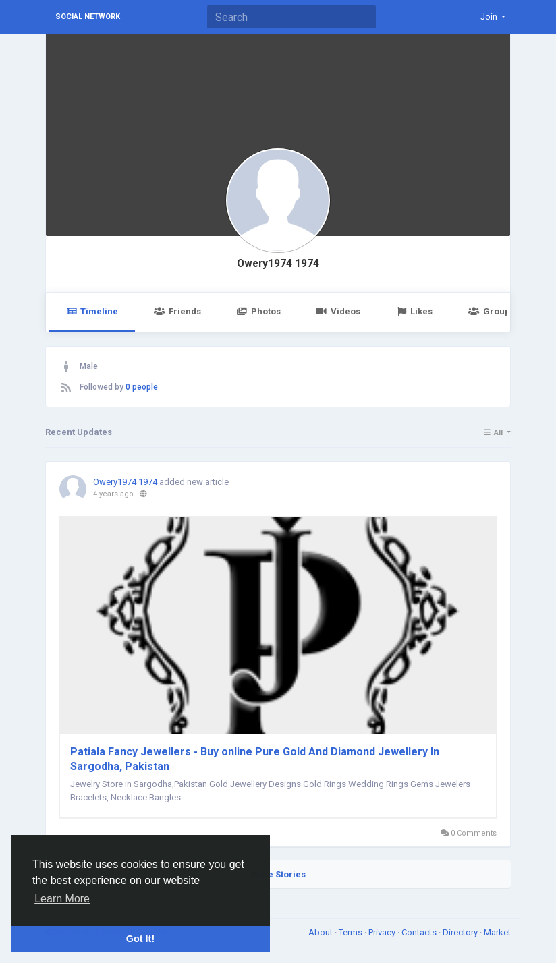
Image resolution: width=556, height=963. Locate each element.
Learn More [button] (62, 898)
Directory (461, 932)
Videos (338, 311)
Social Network (87, 16)
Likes (414, 311)
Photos (259, 311)
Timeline (92, 311)
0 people (142, 387)
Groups (491, 311)
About (321, 932)
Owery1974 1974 (278, 264)
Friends (177, 311)
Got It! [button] (140, 938)
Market (497, 932)
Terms (351, 932)
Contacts (420, 932)
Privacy (382, 932)
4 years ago (113, 494)
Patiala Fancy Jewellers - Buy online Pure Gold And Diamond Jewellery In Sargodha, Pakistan (254, 759)
